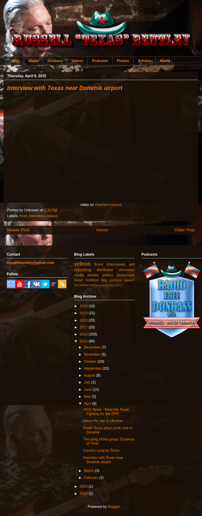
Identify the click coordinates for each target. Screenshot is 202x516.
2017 (84, 327)
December (92, 347)
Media (165, 61)
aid (132, 264)
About (33, 61)
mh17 (119, 285)
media (79, 275)
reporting (82, 269)
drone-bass (126, 275)
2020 (84, 306)
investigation (107, 285)
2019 (84, 313)
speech (129, 280)
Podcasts (100, 61)
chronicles (127, 270)
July (87, 382)
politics (107, 275)
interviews (37, 216)
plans (94, 285)
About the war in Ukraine (102, 421)
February (91, 478)
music (78, 280)
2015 (84, 341)
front (23, 216)
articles (93, 275)
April (88, 403)
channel (101, 205)
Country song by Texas (101, 450)
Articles (144, 61)
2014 (84, 486)
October (91, 361)
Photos (123, 61)
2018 (84, 320)
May (88, 396)
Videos (77, 61)
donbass (105, 269)
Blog (15, 61)
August (90, 375)
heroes (84, 285)
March (89, 471)
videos (52, 216)
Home (102, 230)
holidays (92, 280)
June (88, 389)
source (116, 205)
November (92, 354)
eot (76, 285)
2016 (84, 334)
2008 (84, 494)
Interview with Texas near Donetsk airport (64, 88)
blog (104, 280)
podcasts (115, 280)
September (93, 368)
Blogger (114, 507)
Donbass (55, 61)
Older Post (184, 230)
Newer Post (18, 230)
